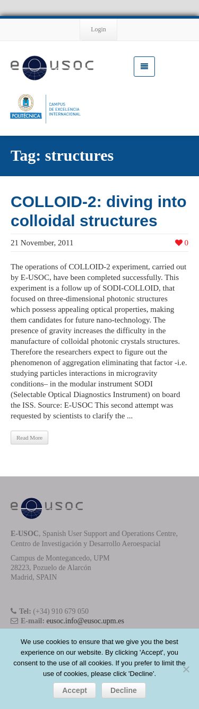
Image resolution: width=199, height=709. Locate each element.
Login (98, 29)
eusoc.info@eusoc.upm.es (85, 621)
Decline (123, 690)
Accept (74, 690)
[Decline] (185, 669)
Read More (29, 437)
